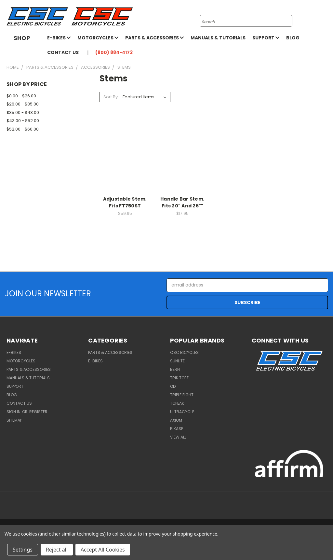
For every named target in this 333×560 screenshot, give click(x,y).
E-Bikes (59, 38)
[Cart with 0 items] (326, 16)
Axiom (176, 420)
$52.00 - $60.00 (23, 129)
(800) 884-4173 (114, 52)
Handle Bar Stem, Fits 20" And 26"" (182, 202)
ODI (173, 386)
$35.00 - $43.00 (23, 112)
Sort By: (111, 97)
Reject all (57, 549)
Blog (293, 38)
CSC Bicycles (184, 352)
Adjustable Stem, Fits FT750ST (125, 202)
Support (265, 38)
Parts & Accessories (154, 38)
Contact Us (63, 52)
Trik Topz (179, 378)
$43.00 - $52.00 (23, 121)
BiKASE (176, 428)
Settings (23, 549)
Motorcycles (97, 38)
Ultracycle (182, 411)
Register (38, 411)
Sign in (14, 411)
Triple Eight (181, 395)
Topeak (177, 403)
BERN (175, 369)
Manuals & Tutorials (218, 38)
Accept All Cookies (103, 549)
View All (178, 437)
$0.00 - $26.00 (21, 96)
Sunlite (177, 361)
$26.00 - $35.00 (23, 104)
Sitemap (14, 420)
